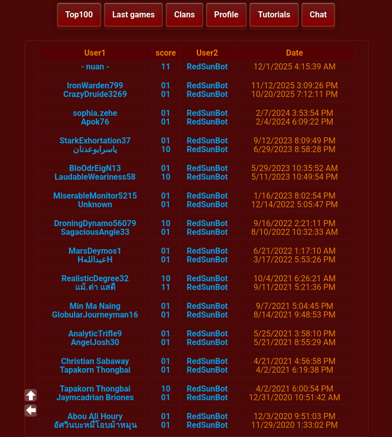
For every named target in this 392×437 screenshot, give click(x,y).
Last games (133, 14)
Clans (184, 14)
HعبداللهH (95, 259)
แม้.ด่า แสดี (95, 287)
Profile (226, 14)
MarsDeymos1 (94, 251)
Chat (318, 14)
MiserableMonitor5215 (95, 196)
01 (165, 85)
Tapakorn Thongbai (95, 370)
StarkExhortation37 (95, 140)
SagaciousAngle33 (95, 232)
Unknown (95, 204)
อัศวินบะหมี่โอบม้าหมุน (95, 425)
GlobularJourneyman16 (95, 315)
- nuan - (95, 66)
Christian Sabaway (95, 361)
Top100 (79, 14)
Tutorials (274, 14)
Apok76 (95, 122)
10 (165, 149)
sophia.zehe (95, 113)
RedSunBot (207, 66)
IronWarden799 (95, 85)
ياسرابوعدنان (95, 149)
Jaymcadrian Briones (95, 397)
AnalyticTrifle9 (95, 333)
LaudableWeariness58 (95, 177)
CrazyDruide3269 (95, 94)
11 (165, 66)
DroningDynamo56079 (95, 223)
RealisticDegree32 (95, 278)
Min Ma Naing (94, 306)
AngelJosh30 (95, 342)
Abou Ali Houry (94, 416)
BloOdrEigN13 (95, 168)
